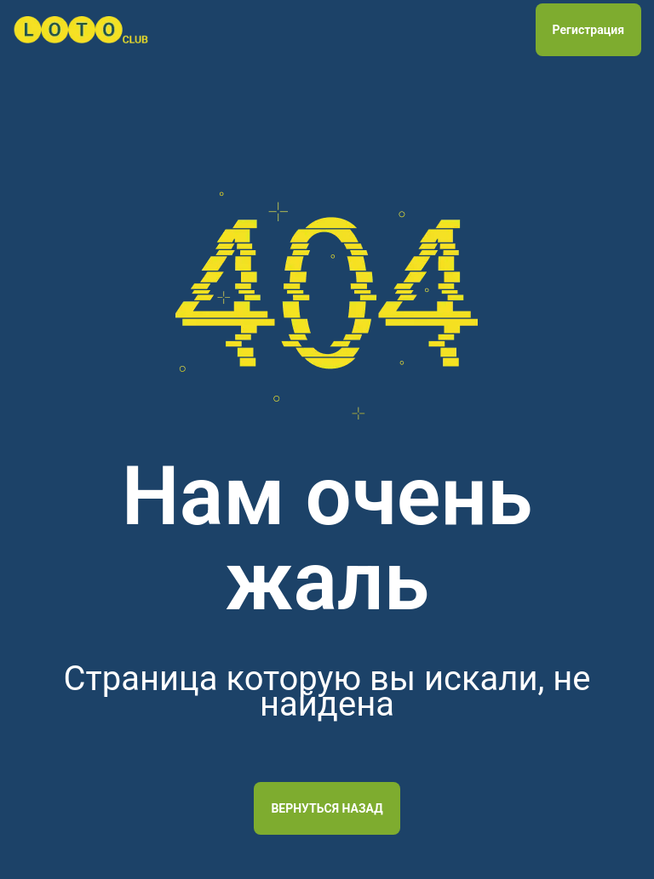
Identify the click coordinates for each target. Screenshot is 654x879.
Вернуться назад (326, 808)
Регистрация (588, 30)
